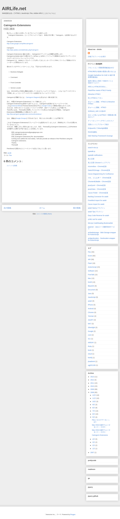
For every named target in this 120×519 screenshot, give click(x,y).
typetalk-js (91, 151)
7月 (93, 411)
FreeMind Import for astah (97, 200)
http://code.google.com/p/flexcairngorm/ (20, 43)
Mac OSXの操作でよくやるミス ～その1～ (101, 431)
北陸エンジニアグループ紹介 (98, 124)
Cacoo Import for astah (96, 204)
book (89, 350)
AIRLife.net (14, 8)
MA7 (89, 324)
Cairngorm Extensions (100, 435)
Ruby (90, 346)
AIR (89, 259)
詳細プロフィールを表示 (97, 56)
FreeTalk (91, 275)
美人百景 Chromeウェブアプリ (99, 163)
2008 (92, 392)
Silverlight (91, 327)
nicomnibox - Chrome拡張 (97, 166)
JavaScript (91, 297)
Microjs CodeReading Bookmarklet (100, 223)
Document (91, 290)
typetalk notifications (95, 155)
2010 (92, 386)
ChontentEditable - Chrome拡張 (99, 181)
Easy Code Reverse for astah (98, 215)
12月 (94, 395)
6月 (93, 414)
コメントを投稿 (12, 165)
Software (91, 271)
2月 (93, 445)
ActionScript (92, 267)
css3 (89, 335)
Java (89, 293)
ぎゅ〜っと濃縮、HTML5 (97, 107)
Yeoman (91, 316)
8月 (93, 408)
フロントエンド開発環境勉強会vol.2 (101, 68)
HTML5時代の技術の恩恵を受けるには (102, 71)
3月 (93, 442)
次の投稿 (7, 208)
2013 (92, 377)
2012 (92, 380)
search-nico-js (93, 147)
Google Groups (21, 118)
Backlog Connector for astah (98, 197)
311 (89, 339)
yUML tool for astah (95, 219)
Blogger (72, 514)
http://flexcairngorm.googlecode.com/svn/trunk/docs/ (24, 114)
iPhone (90, 305)
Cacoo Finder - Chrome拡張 (98, 193)
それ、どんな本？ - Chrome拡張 (99, 178)
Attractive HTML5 (94, 94)
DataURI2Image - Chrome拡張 (99, 170)
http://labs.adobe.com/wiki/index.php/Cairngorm (22, 50)
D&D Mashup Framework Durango (100, 136)
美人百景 (91, 159)
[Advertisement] (42, 186)
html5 (90, 282)
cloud (90, 354)
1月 (93, 448)
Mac (89, 278)
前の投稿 (77, 208)
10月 (94, 401)
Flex (10, 155)
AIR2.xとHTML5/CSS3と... (97, 87)
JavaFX (90, 320)
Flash (90, 263)
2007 (92, 452)
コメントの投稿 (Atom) (44, 214)
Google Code (46, 106)
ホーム (42, 208)
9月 (93, 405)
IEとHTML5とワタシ (95, 98)
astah (90, 301)
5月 (93, 417)
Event (90, 256)
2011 (92, 383)
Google (90, 331)
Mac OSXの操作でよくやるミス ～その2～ (101, 426)
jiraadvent (91, 361)
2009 (92, 389)
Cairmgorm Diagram (32, 97)
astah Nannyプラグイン (96, 208)
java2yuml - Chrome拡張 (97, 185)
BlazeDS (91, 286)
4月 (93, 439)
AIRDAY (91, 342)
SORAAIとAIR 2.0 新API (97, 111)
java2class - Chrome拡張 (97, 189)
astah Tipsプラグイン (95, 212)
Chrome (91, 312)
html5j (90, 358)
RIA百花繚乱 (92, 132)
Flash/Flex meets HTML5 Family (99, 90)
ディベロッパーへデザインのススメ (101, 121)
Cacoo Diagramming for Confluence (101, 174)
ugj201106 (91, 365)
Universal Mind (16, 106)
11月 (94, 398)
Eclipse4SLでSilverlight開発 (98, 128)
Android (90, 309)
